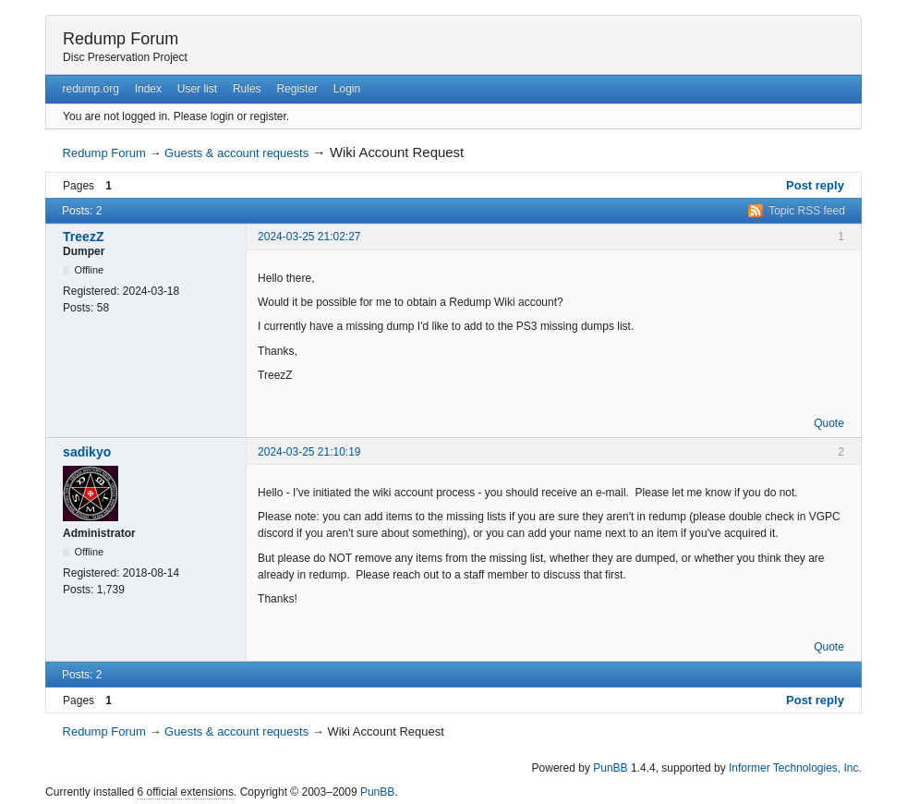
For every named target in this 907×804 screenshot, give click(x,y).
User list (197, 88)
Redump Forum (120, 39)
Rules (247, 88)
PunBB (610, 767)
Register (297, 88)
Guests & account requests (236, 153)
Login (346, 88)
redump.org (90, 88)
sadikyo (87, 452)
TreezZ (83, 236)
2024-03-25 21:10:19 (309, 451)
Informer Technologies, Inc (794, 767)
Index (148, 88)
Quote (829, 423)
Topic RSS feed (806, 210)
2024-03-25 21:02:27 (309, 236)
